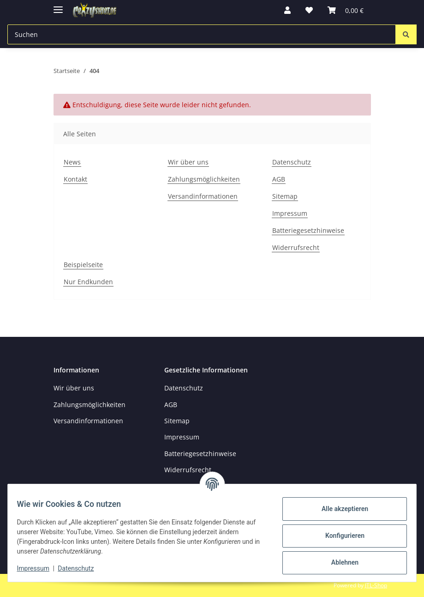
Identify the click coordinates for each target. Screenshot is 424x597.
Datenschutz (82, 568)
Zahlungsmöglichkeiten (204, 179)
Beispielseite (83, 264)
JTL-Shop (376, 585)
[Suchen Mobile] (201, 34)
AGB (278, 179)
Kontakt (75, 179)
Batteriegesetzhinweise (308, 230)
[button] (287, 10)
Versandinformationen (203, 196)
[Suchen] (406, 34)
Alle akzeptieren (339, 508)
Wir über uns (188, 162)
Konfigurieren (338, 535)
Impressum (39, 568)
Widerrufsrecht (295, 247)
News (72, 162)
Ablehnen (338, 562)
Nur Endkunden (88, 281)
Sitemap (285, 196)
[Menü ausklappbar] (58, 6)
